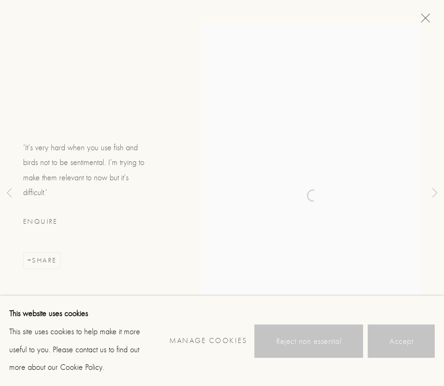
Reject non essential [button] (308, 341)
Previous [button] (9, 193)
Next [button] (435, 193)
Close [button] (423, 21)
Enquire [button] (40, 222)
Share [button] (44, 260)
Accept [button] (401, 341)
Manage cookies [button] (208, 341)
